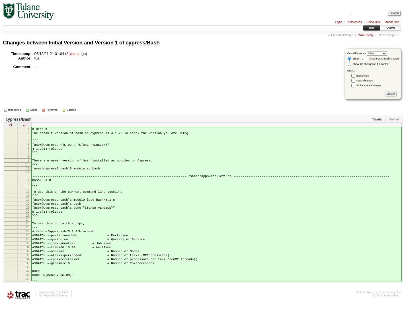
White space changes (368, 85)
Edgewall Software (55, 324)
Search (390, 28)
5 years (72, 54)
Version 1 (106, 43)
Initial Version (65, 43)
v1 (11, 125)
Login (338, 22)
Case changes (364, 80)
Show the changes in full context (368, 64)
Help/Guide (373, 22)
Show (353, 58)
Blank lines (362, 75)
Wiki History (366, 35)
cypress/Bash (142, 43)
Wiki (371, 28)
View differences (356, 53)
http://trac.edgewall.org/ (386, 324)
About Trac (392, 22)
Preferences (354, 22)
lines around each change (379, 58)
